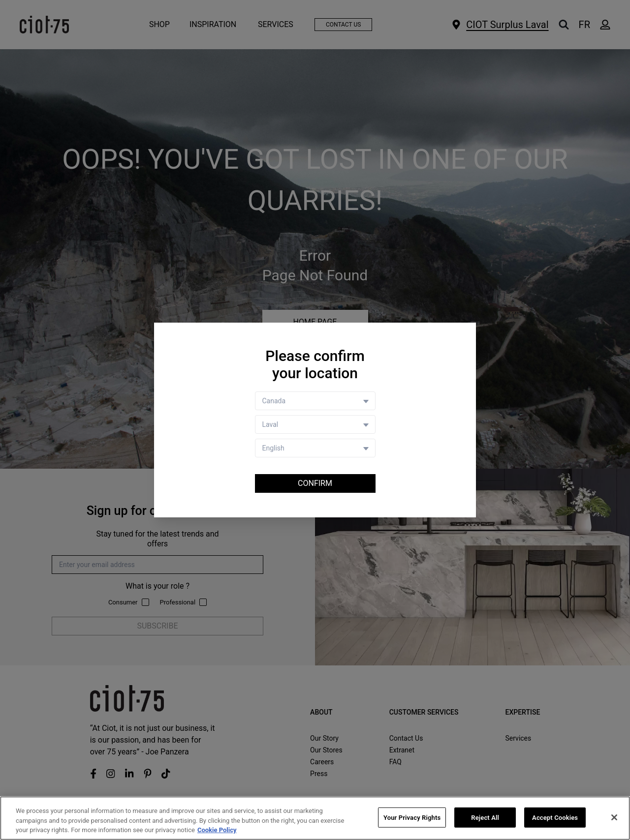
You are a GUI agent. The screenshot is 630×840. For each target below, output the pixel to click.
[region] (315, 818)
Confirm (315, 483)
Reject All (485, 817)
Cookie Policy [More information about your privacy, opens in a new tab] (217, 830)
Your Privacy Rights (412, 817)
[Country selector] (315, 400)
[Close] (614, 817)
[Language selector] (315, 448)
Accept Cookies (555, 817)
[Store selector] (315, 424)
